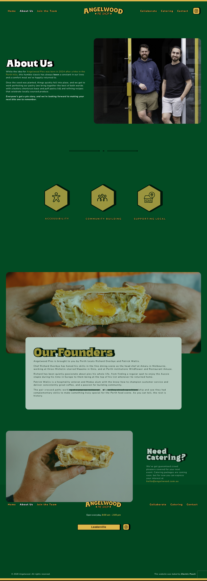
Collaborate (148, 11)
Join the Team (47, 11)
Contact (182, 11)
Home (12, 11)
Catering (167, 11)
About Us (26, 11)
